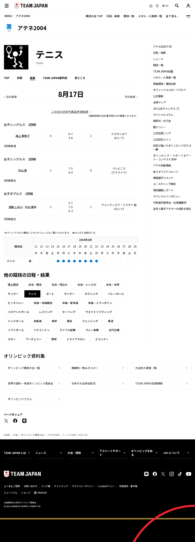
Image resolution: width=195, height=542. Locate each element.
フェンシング (90, 321)
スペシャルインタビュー (167, 196)
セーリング (69, 312)
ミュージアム (10, 492)
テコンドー (102, 339)
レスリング (45, 312)
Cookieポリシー (106, 486)
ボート (50, 294)
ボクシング (91, 294)
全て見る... (172, 16)
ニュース (158, 59)
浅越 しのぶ (15, 207)
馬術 (69, 321)
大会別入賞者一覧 (146, 368)
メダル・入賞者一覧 (150, 16)
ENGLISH (42, 492)
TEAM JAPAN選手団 (55, 78)
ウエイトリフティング (99, 312)
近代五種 (114, 330)
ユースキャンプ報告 (164, 184)
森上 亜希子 (23, 136)
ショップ (25, 492)
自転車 (38, 321)
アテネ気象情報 (162, 165)
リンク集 (45, 486)
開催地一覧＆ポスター (85, 368)
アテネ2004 (53, 434)
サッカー (13, 294)
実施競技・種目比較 (164, 84)
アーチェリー (34, 339)
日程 (19, 78)
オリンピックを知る (144, 453)
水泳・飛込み (60, 284)
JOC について (176, 453)
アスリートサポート (112, 453)
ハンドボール (16, 321)
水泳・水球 (112, 284)
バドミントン (42, 330)
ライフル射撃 (68, 330)
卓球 (54, 321)
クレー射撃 (92, 330)
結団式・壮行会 (162, 121)
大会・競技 (81, 453)
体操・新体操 (70, 303)
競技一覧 (129, 16)
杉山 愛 (22, 170)
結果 (32, 78)
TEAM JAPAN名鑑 (163, 71)
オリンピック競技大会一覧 (24, 368)
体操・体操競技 (43, 303)
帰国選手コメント (163, 178)
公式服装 (158, 96)
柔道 (110, 321)
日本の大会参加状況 (84, 383)
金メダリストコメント (165, 172)
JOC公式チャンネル (164, 108)
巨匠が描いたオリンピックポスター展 (172, 147)
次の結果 (130, 97)
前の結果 (11, 97)
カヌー (12, 339)
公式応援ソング (162, 133)
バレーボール (116, 294)
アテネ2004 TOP (162, 46)
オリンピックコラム (20, 399)
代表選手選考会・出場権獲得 (169, 202)
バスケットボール (18, 312)
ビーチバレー (16, 303)
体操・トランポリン (100, 303)
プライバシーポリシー (83, 486)
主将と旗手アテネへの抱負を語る (172, 209)
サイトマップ (61, 486)
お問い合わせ (30, 486)
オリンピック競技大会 (32, 434)
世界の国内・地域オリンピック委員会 (30, 383)
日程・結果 (113, 16)
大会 (15, 434)
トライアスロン (76, 339)
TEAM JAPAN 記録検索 (149, 383)
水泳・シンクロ (87, 284)
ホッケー (69, 294)
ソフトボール (16, 330)
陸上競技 (13, 284)
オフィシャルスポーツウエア (169, 90)
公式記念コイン (162, 139)
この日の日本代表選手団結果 (69, 112)
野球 (54, 339)
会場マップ (159, 102)
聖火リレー (159, 127)
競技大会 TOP (94, 16)
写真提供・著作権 (128, 486)
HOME (7, 434)
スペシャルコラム (163, 115)
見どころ (80, 78)
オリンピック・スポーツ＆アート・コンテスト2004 (172, 157)
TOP (6, 78)
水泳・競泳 (35, 284)
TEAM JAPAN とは (17, 453)
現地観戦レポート (163, 190)
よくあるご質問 (12, 486)
